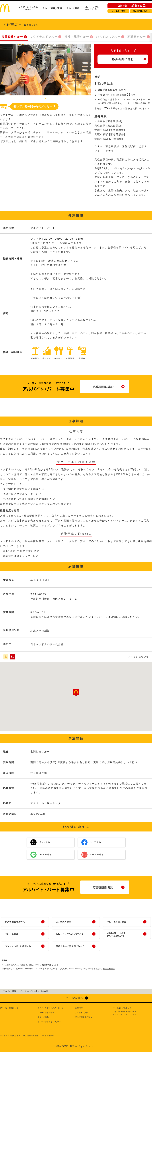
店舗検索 (79, 1008)
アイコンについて (138, 656)
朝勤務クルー (136, 36)
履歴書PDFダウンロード (52, 965)
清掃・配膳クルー (76, 36)
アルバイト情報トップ (9, 1008)
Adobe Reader (109, 969)
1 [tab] (45, 98)
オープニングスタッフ (122, 1008)
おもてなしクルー (108, 36)
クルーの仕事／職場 (52, 8)
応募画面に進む (123, 59)
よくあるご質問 (118, 11)
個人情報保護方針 (30, 1035)
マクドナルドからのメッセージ (28, 8)
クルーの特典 (72, 8)
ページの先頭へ (74, 998)
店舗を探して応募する (129, 6)
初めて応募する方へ (141, 11)
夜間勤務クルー (12, 36)
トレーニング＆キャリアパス (91, 8)
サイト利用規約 (47, 1035)
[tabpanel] (45, 69)
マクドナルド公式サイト (10, 1035)
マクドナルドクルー (44, 36)
